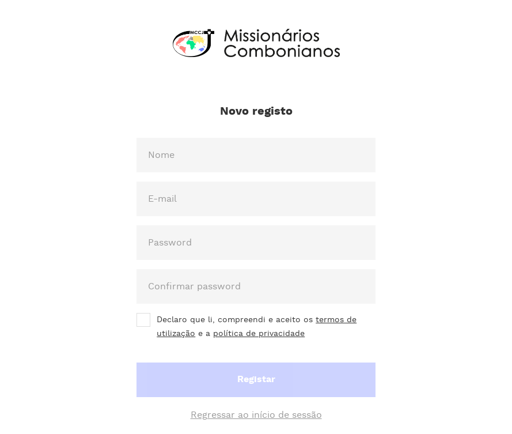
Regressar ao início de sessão (256, 415)
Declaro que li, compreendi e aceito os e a (256, 327)
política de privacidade (259, 334)
